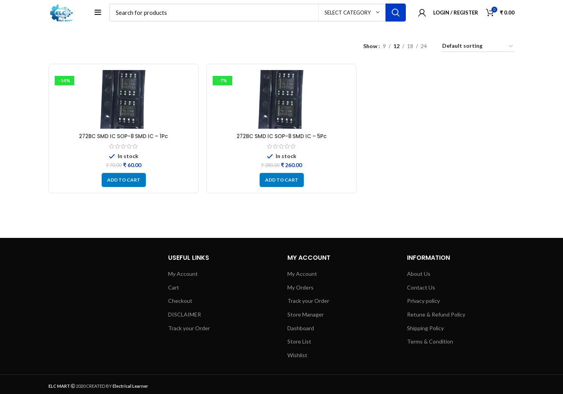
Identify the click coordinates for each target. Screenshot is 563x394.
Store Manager (305, 316)
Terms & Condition (430, 343)
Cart (173, 289)
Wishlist (297, 357)
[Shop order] (478, 48)
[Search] (259, 14)
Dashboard (300, 330)
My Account (183, 276)
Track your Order (189, 330)
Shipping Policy (425, 330)
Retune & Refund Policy (436, 316)
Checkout (180, 303)
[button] (124, 182)
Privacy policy (423, 303)
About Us (418, 276)
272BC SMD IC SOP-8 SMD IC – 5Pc (282, 138)
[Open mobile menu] (100, 14)
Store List (299, 343)
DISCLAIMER (184, 316)
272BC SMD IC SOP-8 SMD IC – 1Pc (124, 138)
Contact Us (421, 289)
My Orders (300, 289)
